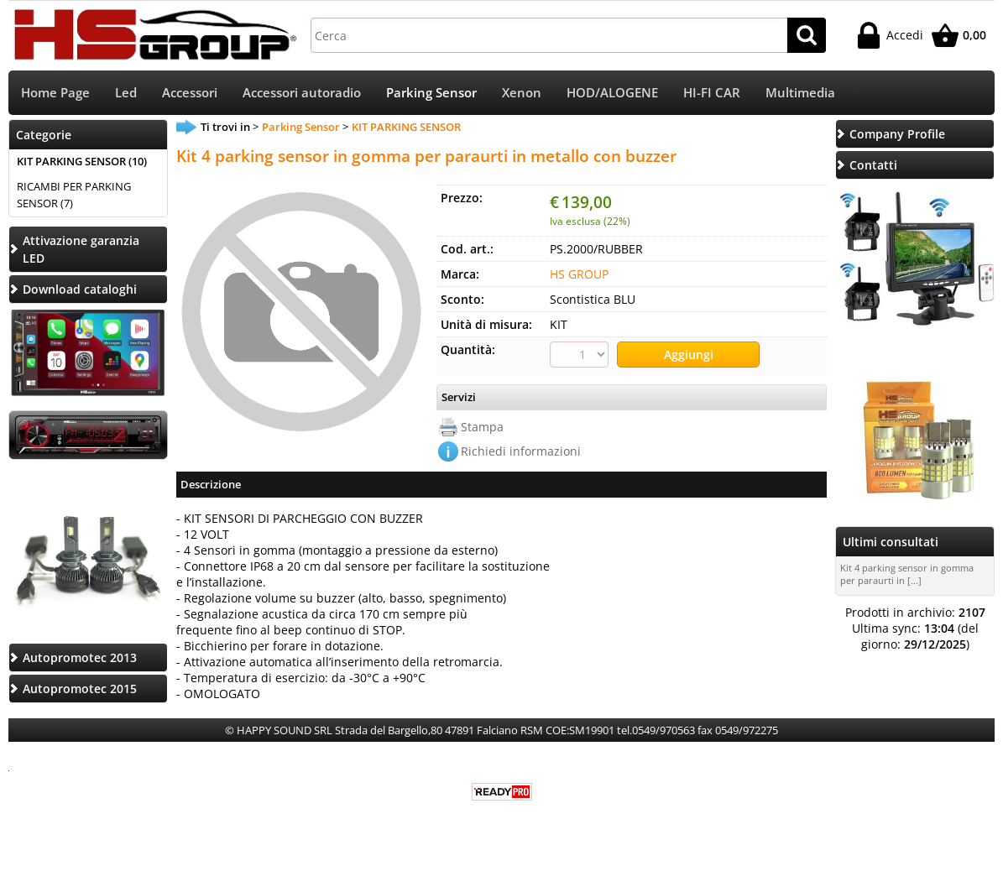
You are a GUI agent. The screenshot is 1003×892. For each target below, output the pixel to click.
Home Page (55, 93)
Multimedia (800, 93)
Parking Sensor (431, 93)
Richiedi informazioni (521, 451)
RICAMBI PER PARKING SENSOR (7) (74, 195)
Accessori (189, 93)
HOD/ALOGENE (612, 93)
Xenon (521, 93)
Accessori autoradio (302, 93)
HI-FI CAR (711, 93)
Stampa (482, 427)
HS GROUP (579, 274)
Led (126, 93)
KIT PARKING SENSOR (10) (82, 161)
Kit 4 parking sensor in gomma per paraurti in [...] (907, 574)
